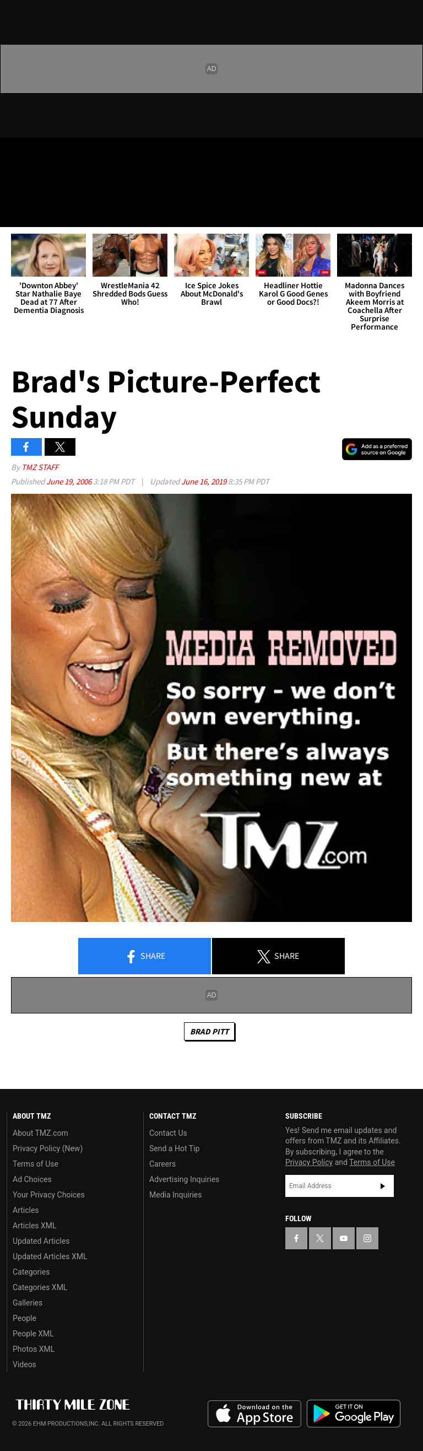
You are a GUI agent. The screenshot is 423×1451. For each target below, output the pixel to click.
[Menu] (15, 211)
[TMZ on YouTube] (344, 1238)
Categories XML (40, 1287)
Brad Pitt (209, 1031)
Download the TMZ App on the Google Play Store (353, 1414)
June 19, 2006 (69, 481)
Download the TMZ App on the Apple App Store (254, 1414)
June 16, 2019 (204, 481)
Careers (162, 1163)
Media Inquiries (175, 1194)
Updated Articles (41, 1241)
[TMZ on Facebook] (17, 155)
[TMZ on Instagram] (97, 155)
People (24, 1318)
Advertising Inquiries (184, 1179)
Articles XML (35, 1225)
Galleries (27, 1302)
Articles (26, 1210)
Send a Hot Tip (174, 1148)
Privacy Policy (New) (48, 1148)
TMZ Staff (39, 467)
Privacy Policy (309, 1162)
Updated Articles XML (50, 1256)
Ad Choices (32, 1179)
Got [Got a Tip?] (36, 184)
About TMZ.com (40, 1133)
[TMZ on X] (44, 155)
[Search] (407, 211)
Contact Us (168, 1133)
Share (144, 956)
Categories (31, 1271)
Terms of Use (35, 1163)
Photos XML (34, 1349)
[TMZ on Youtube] (70, 155)
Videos (24, 1364)
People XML (33, 1333)
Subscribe (383, 1186)
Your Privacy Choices (49, 1194)
